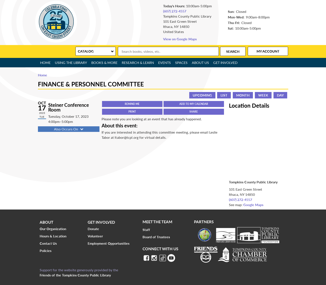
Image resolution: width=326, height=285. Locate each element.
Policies (46, 251)
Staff (146, 230)
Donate (93, 229)
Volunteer (95, 236)
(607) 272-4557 (174, 11)
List (224, 95)
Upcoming (202, 95)
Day (280, 95)
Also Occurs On (69, 129)
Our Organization (53, 229)
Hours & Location (53, 236)
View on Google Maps (180, 39)
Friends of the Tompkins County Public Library (75, 275)
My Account (268, 51)
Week (263, 95)
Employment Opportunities (108, 243)
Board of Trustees (156, 237)
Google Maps (253, 205)
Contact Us (48, 243)
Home (45, 62)
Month (242, 95)
